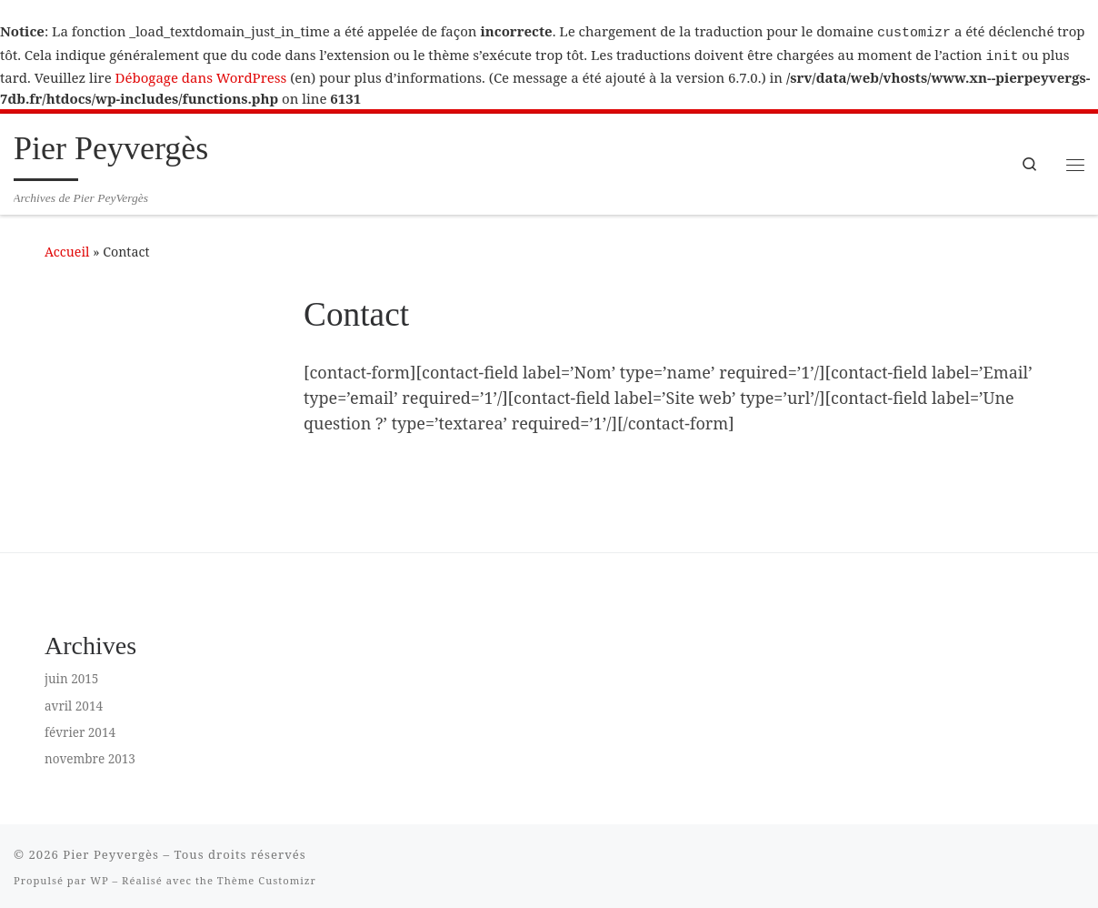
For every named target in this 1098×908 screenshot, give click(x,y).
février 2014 (80, 729)
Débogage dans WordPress (201, 74)
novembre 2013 (90, 755)
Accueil (67, 248)
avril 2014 (74, 702)
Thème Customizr (266, 876)
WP (99, 876)
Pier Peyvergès (111, 850)
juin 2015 (71, 675)
